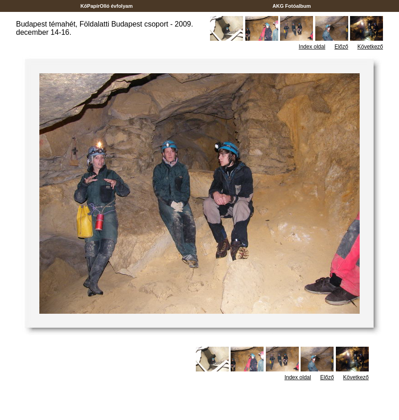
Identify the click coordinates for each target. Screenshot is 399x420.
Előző (341, 47)
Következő (370, 47)
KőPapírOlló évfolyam (107, 6)
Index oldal (312, 47)
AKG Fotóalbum (292, 6)
